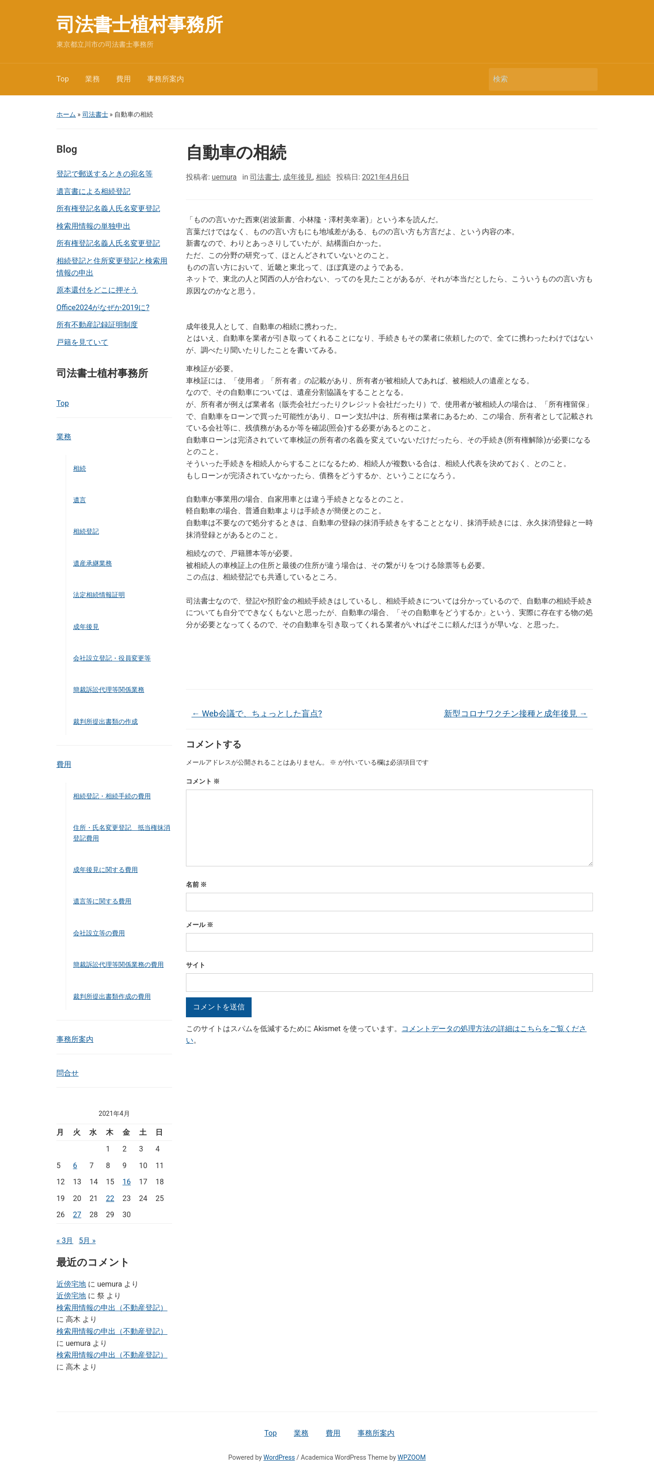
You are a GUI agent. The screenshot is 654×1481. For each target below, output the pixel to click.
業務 (92, 79)
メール (199, 924)
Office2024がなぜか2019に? (102, 307)
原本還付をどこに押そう (97, 290)
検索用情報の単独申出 (93, 226)
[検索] (534, 79)
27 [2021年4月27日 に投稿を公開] (77, 1214)
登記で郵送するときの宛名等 (104, 173)
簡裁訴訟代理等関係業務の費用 (118, 964)
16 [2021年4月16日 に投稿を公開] (127, 1181)
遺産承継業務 (92, 563)
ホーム (66, 114)
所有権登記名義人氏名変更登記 (108, 208)
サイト (195, 965)
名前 (196, 884)
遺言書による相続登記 (93, 191)
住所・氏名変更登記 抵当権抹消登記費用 (121, 832)
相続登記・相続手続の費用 (112, 796)
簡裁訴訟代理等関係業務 (108, 689)
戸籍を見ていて (82, 342)
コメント (203, 781)
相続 (79, 468)
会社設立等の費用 (99, 933)
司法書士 (95, 114)
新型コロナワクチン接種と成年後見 (515, 713)
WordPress (279, 1457)
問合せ (67, 1073)
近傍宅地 (71, 1284)
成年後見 (86, 626)
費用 (123, 79)
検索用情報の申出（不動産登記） (111, 1307)
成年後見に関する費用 (105, 869)
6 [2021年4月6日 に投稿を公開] (75, 1165)
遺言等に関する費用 (102, 901)
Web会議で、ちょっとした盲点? (256, 713)
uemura (224, 177)
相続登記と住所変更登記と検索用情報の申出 (111, 266)
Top (62, 79)
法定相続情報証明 (99, 594)
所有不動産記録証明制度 (97, 324)
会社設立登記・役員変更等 (112, 658)
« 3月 (64, 1240)
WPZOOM (412, 1457)
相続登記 (86, 531)
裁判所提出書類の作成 (105, 721)
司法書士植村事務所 (139, 25)
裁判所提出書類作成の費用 (112, 996)
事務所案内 (165, 79)
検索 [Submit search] (586, 79)
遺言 (79, 500)
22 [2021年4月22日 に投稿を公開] (110, 1198)
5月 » (87, 1240)
